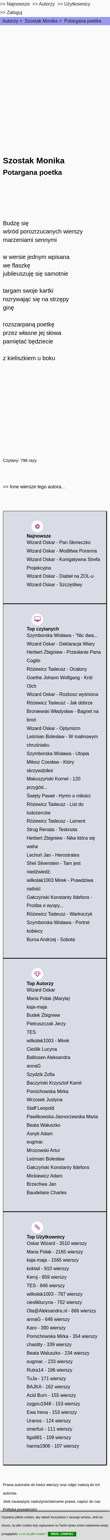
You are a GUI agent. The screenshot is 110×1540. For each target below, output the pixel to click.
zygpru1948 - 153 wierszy (53, 1403)
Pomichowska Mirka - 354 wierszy (62, 1336)
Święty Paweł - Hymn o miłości (59, 795)
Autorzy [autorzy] (47, 3)
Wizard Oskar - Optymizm (53, 728)
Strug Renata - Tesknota (52, 829)
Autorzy (10, 20)
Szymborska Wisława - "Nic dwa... (62, 635)
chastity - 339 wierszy (49, 1344)
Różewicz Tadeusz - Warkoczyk (59, 914)
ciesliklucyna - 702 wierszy (54, 1302)
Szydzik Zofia (41, 1074)
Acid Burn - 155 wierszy (51, 1395)
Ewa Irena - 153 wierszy (52, 1412)
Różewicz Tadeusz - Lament (56, 821)
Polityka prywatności (20, 1509)
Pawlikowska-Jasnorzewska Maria (62, 1116)
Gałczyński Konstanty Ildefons (58, 1167)
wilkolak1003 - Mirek (48, 1040)
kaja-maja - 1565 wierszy (53, 1260)
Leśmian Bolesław (46, 1158)
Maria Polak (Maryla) (48, 998)
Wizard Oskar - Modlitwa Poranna (62, 550)
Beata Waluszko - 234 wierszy (58, 1353)
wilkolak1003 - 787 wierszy (54, 1294)
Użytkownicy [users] (77, 3)
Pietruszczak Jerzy (46, 1023)
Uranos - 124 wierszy (49, 1420)
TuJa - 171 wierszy (46, 1378)
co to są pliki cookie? (32, 1534)
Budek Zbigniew (43, 1015)
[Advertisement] (55, 83)
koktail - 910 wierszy (48, 1268)
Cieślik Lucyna (42, 1049)
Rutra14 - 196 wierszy (49, 1370)
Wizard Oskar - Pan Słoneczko (59, 542)
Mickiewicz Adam (44, 1175)
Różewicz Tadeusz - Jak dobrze (60, 702)
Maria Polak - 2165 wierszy (55, 1251)
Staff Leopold (40, 1108)
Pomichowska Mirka (47, 1091)
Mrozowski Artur (43, 1150)
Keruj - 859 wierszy (47, 1277)
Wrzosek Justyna (44, 1099)
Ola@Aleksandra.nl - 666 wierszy (61, 1310)
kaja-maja (37, 1006)
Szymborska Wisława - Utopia (58, 753)
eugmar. (35, 1141)
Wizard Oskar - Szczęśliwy (54, 584)
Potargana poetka (82, 20)
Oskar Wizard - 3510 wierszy (57, 1243)
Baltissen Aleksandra (48, 1057)
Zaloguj (14, 12)
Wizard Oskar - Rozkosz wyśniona (62, 694)
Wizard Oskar (41, 989)
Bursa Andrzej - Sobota (51, 939)
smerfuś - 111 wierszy (49, 1429)
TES (31, 1032)
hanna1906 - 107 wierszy (53, 1446)
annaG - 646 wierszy (48, 1319)
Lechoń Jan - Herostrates (53, 855)
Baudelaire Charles (47, 1192)
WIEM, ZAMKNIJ (62, 1534)
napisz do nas (88, 1501)
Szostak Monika (41, 20)
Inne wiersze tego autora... (37, 486)
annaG (34, 1065)
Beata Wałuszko (43, 1125)
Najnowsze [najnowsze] (18, 3)
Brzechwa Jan (41, 1184)
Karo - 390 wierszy (46, 1327)
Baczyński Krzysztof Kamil (54, 1082)
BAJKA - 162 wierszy (48, 1386)
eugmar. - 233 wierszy (50, 1361)
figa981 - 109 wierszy (49, 1437)
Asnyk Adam (40, 1133)
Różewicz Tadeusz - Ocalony (57, 669)
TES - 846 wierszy (46, 1285)
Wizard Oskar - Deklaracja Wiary (61, 643)
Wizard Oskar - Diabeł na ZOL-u (60, 576)
